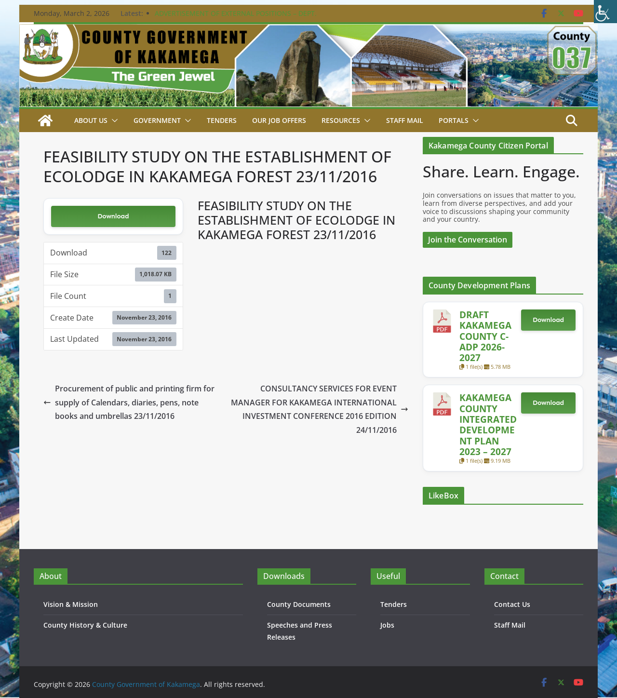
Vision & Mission (70, 604)
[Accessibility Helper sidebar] (605, 11)
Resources (341, 120)
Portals (454, 120)
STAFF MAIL (404, 120)
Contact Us (512, 604)
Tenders (222, 120)
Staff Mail (509, 625)
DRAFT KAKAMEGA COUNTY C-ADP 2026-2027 (485, 336)
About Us (90, 120)
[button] (112, 120)
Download (113, 216)
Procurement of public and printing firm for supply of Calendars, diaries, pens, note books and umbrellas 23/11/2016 (129, 402)
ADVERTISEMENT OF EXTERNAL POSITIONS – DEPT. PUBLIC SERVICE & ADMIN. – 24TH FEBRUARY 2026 (236, 18)
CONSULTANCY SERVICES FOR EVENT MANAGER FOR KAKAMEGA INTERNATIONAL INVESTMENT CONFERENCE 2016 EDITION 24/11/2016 (319, 409)
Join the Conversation (467, 239)
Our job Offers (279, 120)
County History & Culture (85, 625)
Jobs (387, 625)
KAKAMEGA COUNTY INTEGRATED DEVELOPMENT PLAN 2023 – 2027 (488, 424)
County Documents (299, 604)
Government (157, 120)
